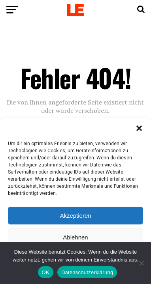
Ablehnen (75, 237)
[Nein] (141, 263)
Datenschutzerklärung (87, 272)
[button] (139, 128)
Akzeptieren (75, 215)
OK (45, 272)
